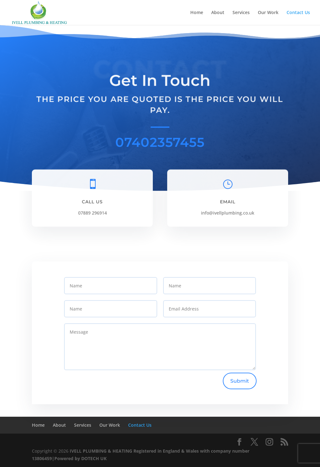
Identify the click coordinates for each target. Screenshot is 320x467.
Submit (239, 381)
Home (196, 12)
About (217, 12)
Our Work (268, 12)
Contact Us (298, 12)
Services (241, 12)
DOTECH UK (94, 458)
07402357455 (160, 142)
